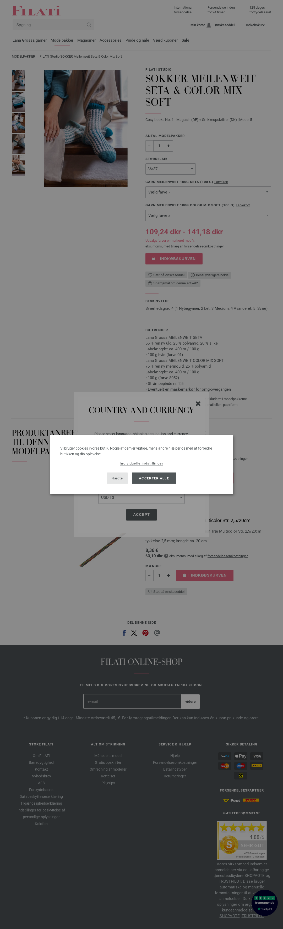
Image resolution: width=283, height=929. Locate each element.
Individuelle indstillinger (141, 463)
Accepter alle (154, 478)
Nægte (117, 478)
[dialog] (141, 464)
